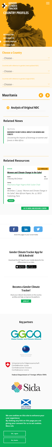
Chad (38, 184)
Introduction (8, 34)
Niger (18, 184)
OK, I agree (14, 433)
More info (10, 426)
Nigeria (23, 184)
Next (47, 95)
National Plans (9, 45)
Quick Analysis (8, 38)
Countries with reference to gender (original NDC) (18, 79)
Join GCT (26, 301)
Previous (41, 95)
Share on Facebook (13, 229)
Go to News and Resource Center (34, 208)
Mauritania (11, 184)
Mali (28, 184)
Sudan (33, 184)
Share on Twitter (38, 229)
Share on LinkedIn (26, 229)
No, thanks (14, 440)
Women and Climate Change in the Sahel (24, 172)
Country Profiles (9, 41)
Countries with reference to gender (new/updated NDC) (20, 66)
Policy (11, 200)
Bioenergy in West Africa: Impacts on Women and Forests (25, 133)
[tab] (26, 107)
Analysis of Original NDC (25, 107)
